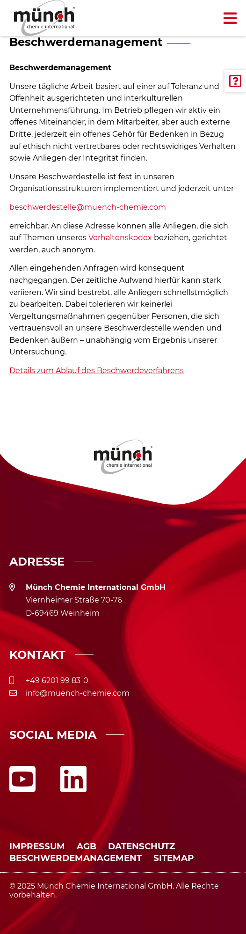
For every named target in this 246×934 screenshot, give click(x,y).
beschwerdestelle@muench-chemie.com (87, 207)
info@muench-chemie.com (78, 693)
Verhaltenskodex (120, 237)
